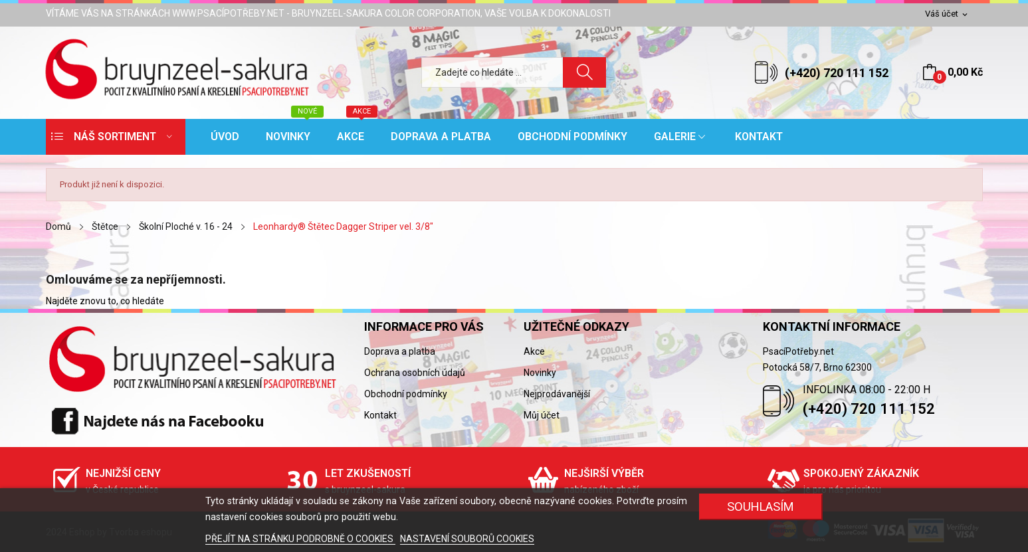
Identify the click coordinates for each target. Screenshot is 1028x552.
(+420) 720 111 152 (836, 73)
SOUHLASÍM (760, 506)
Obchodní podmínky (405, 394)
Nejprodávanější (557, 394)
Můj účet (542, 415)
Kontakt (380, 415)
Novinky (540, 372)
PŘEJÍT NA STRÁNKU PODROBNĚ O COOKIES (300, 538)
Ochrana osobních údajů (414, 372)
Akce (534, 351)
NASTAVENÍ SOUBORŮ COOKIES (467, 538)
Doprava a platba (399, 351)
